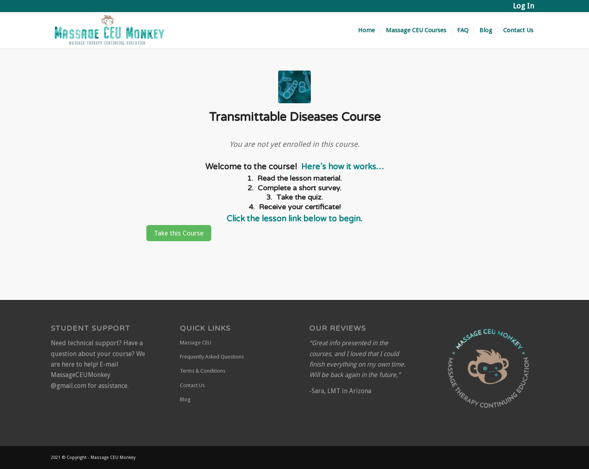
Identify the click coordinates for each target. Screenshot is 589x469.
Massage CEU (195, 343)
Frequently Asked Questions (212, 357)
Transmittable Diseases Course (295, 117)
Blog (185, 399)
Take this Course (179, 233)
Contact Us (192, 385)
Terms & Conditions (202, 371)
